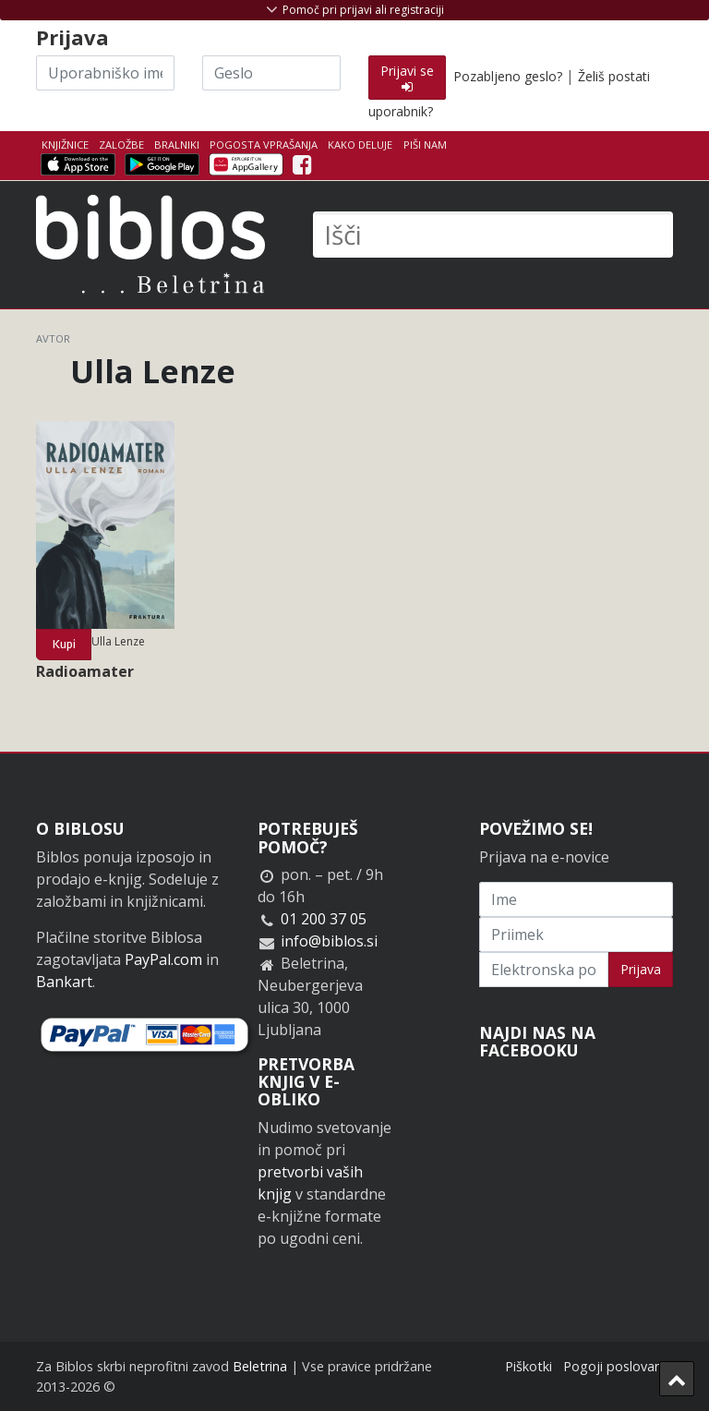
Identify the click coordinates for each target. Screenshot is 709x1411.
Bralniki (176, 144)
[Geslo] (271, 72)
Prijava (640, 969)
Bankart (64, 981)
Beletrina (260, 1366)
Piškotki (528, 1366)
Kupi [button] (64, 644)
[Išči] (493, 234)
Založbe (121, 144)
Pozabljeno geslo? (507, 76)
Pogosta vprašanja (264, 144)
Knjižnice (65, 144)
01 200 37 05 (324, 919)
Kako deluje (360, 144)
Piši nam (425, 144)
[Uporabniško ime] (105, 72)
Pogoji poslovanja (618, 1366)
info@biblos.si (329, 941)
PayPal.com (163, 959)
